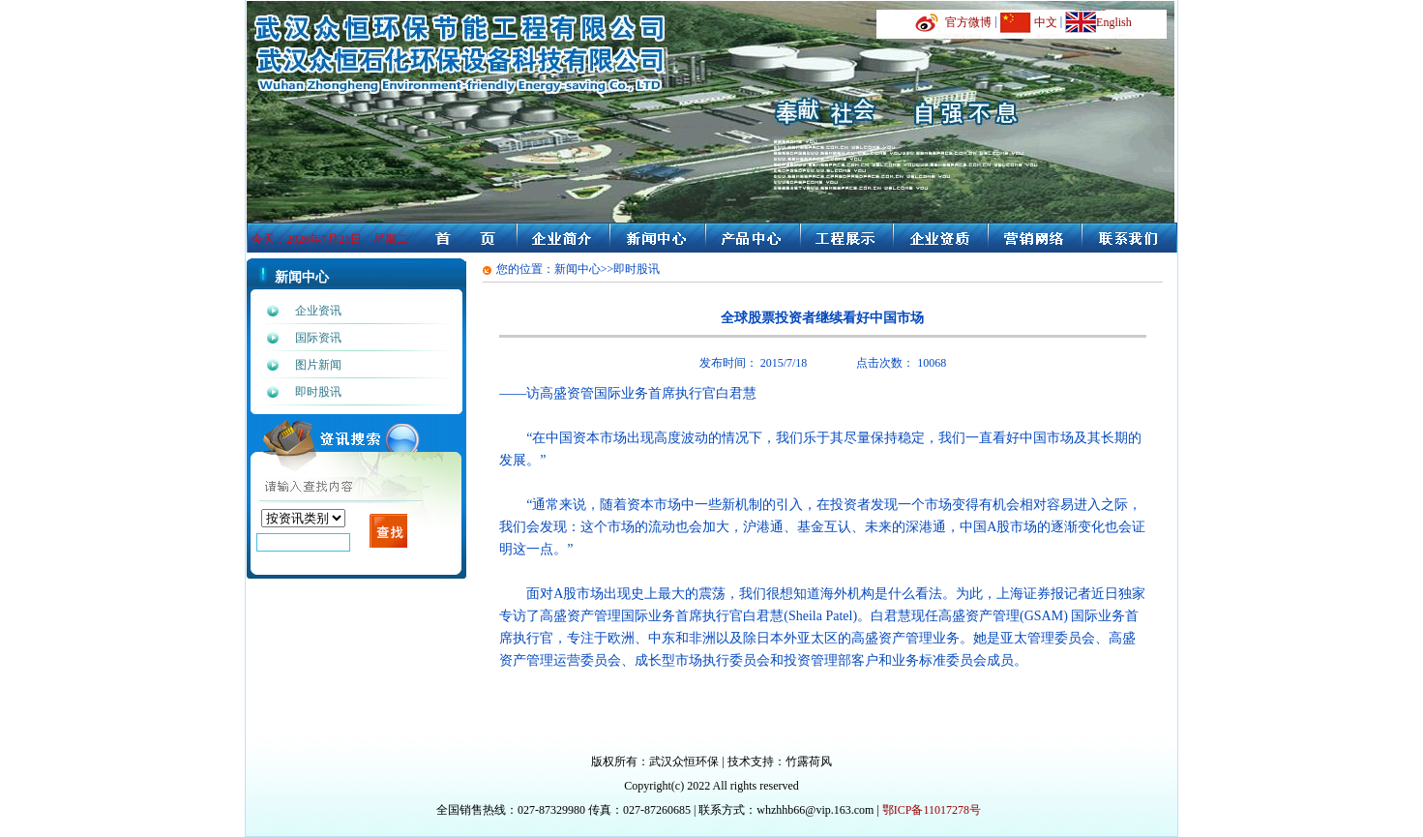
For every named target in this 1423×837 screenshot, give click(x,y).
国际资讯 (318, 337)
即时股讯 (318, 392)
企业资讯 (318, 310)
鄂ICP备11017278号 (931, 810)
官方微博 (968, 22)
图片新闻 (318, 365)
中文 (1045, 22)
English (1114, 22)
